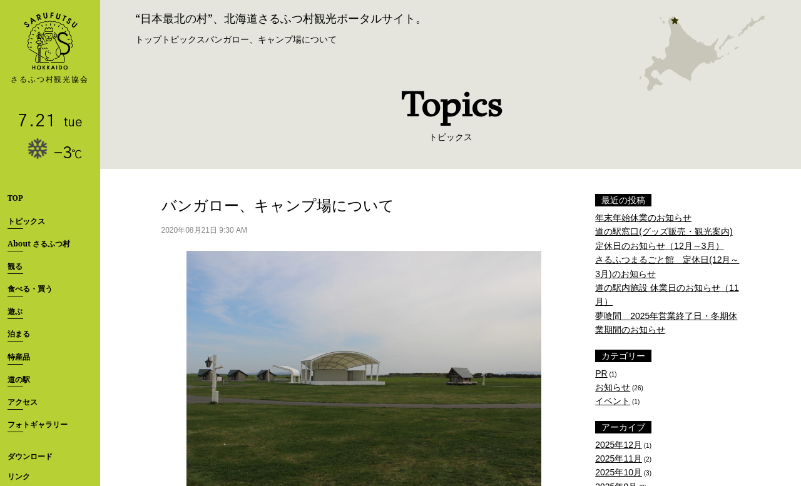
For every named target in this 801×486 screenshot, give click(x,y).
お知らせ (612, 387)
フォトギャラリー (38, 424)
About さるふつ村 (39, 243)
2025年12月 (618, 445)
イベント (612, 401)
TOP (15, 198)
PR (601, 373)
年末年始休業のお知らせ (643, 218)
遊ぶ (15, 311)
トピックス (26, 221)
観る (15, 266)
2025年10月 (618, 472)
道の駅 (19, 379)
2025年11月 (618, 458)
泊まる (19, 333)
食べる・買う (30, 288)
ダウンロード (30, 456)
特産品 (19, 357)
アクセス (23, 402)
